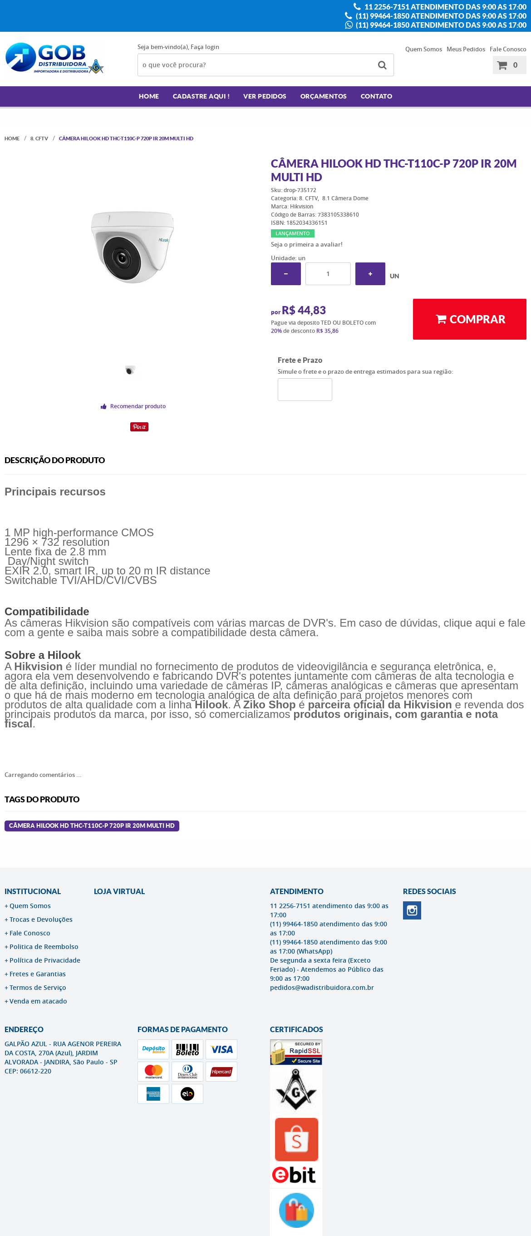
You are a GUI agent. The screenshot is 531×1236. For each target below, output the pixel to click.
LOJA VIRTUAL (119, 891)
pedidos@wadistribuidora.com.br (322, 987)
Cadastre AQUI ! (201, 96)
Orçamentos (323, 96)
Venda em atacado (38, 1001)
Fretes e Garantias (38, 973)
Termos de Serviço (38, 987)
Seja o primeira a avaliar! (307, 244)
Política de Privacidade (45, 960)
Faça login (205, 47)
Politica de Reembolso (44, 946)
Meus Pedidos (466, 49)
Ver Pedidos (265, 96)
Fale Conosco (508, 49)
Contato (377, 96)
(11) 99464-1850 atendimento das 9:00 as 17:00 (440, 16)
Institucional (33, 891)
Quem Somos (423, 49)
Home (149, 96)
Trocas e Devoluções (41, 919)
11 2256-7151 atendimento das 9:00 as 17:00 (444, 7)
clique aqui (470, 623)
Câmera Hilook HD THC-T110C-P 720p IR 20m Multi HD (92, 825)
